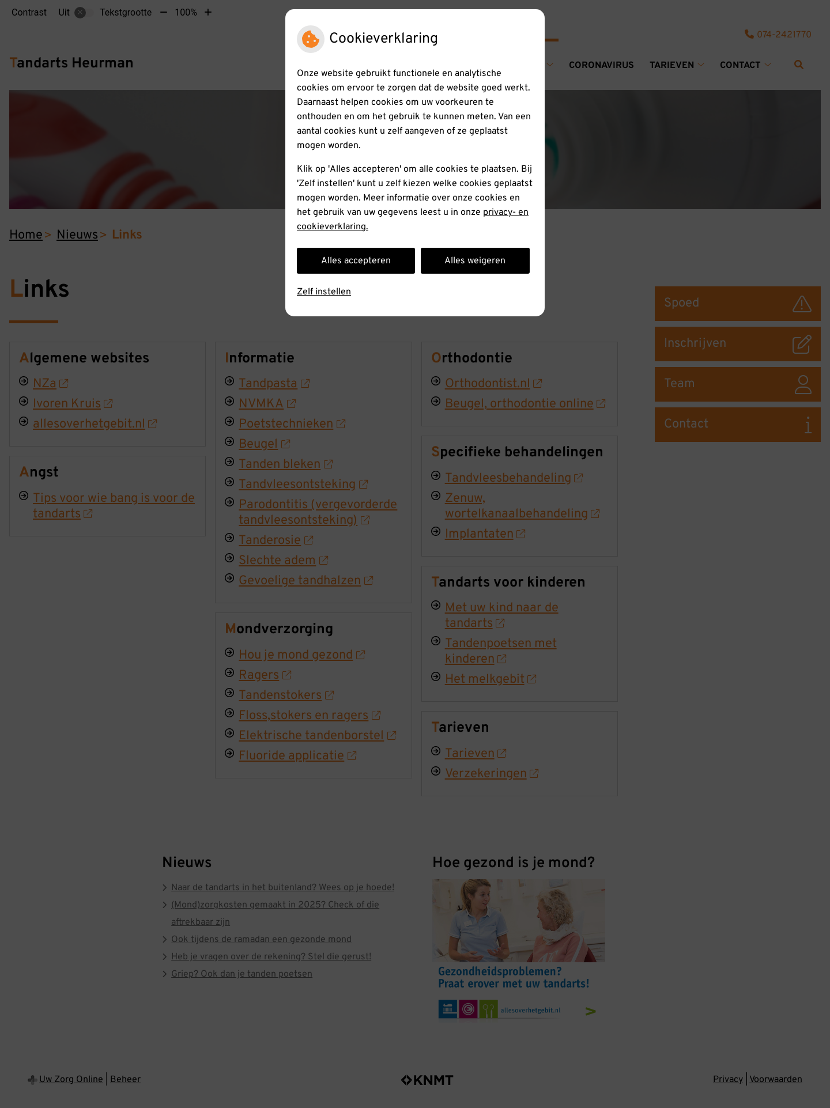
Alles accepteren (356, 261)
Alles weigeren (474, 261)
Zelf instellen (324, 292)
